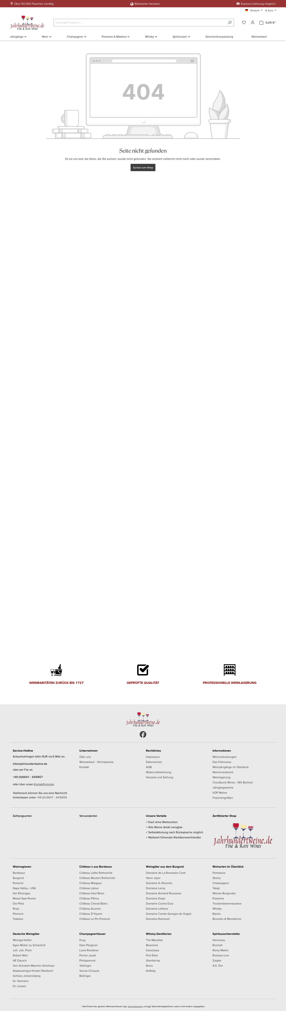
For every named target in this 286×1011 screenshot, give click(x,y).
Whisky (217, 908)
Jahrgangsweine (222, 787)
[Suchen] (229, 22)
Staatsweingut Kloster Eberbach (33, 970)
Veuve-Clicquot (89, 970)
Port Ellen (152, 955)
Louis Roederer (89, 950)
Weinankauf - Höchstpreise (96, 762)
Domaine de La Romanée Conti (166, 872)
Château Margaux (90, 883)
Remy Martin (220, 950)
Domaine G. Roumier (159, 883)
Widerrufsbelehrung (158, 772)
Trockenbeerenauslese (226, 903)
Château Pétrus (89, 898)
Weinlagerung (221, 777)
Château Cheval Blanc (93, 903)
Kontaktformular (44, 784)
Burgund (18, 877)
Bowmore (152, 945)
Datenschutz (154, 762)
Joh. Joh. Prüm (22, 950)
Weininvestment (222, 772)
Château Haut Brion (91, 893)
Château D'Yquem (90, 913)
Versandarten (88, 815)
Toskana (18, 918)
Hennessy (218, 940)
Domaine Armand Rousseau (163, 893)
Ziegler (216, 960)
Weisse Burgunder (224, 893)
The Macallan (154, 940)
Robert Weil (20, 955)
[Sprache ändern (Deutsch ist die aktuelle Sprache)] (254, 10)
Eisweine (218, 898)
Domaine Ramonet (158, 918)
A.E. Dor (217, 965)
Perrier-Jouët (87, 955)
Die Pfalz (18, 903)
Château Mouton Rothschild (97, 877)
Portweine (218, 872)
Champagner (220, 883)
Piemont (18, 913)
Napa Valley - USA (24, 888)
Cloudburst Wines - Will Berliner (232, 782)
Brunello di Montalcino (226, 918)
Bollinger (85, 975)
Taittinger (85, 965)
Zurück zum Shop (143, 167)
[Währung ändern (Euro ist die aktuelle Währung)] (270, 10)
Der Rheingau (21, 893)
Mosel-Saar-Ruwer (24, 898)
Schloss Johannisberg (26, 975)
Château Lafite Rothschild (95, 872)
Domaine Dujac (155, 898)
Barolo (216, 913)
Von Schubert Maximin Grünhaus (34, 965)
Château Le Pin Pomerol (94, 918)
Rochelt (217, 945)
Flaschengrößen (222, 797)
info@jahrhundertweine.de (30, 763)
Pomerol (18, 883)
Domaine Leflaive (157, 908)
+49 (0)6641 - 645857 (28, 776)
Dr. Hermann (21, 981)
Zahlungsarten (22, 815)
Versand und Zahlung (159, 777)
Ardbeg (150, 970)
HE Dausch (20, 960)
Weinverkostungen (224, 756)
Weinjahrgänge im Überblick (230, 767)
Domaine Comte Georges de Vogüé (168, 913)
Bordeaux (19, 872)
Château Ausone (90, 908)
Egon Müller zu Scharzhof (29, 945)
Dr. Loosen (19, 986)
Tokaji (216, 888)
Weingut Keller (22, 940)
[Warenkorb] (267, 22)
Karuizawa (152, 950)
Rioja (16, 908)
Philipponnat (87, 960)
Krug (82, 940)
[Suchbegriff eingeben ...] (140, 22)
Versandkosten (135, 1006)
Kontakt (84, 767)
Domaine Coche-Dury (159, 903)
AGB (149, 767)
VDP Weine (219, 792)
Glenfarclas (153, 960)
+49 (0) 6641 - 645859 (51, 797)
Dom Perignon (88, 945)
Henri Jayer (153, 877)
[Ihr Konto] (252, 22)
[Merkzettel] (243, 22)
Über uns (85, 756)
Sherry (216, 877)
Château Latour (89, 888)
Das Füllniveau (221, 762)
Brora (149, 965)
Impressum (153, 756)
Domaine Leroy (155, 888)
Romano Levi (220, 955)
